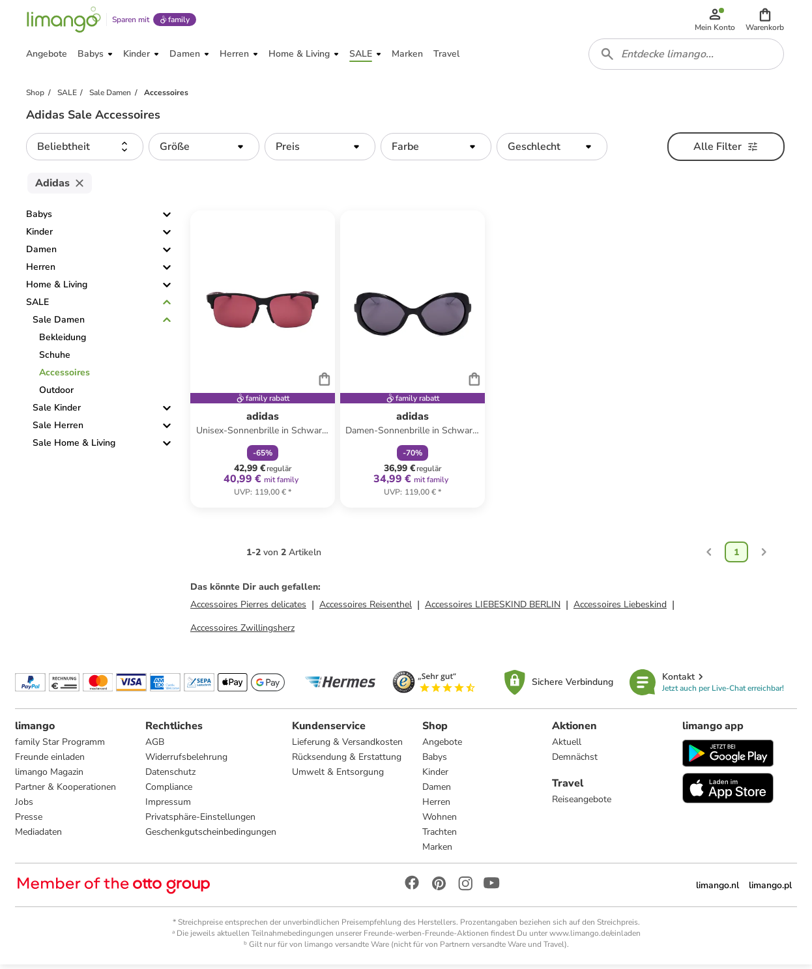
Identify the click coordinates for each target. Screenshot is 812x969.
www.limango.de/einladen (595, 937)
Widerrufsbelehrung (186, 761)
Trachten (439, 836)
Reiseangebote (581, 803)
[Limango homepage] (63, 20)
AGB (154, 746)
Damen (41, 254)
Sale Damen (59, 324)
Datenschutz (170, 776)
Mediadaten (39, 836)
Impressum (168, 806)
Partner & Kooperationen (66, 791)
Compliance (168, 791)
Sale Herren (58, 430)
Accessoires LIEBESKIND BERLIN (492, 608)
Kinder (39, 236)
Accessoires (64, 377)
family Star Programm (61, 746)
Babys (39, 218)
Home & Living (56, 289)
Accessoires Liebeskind (620, 608)
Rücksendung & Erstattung (346, 761)
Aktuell (566, 746)
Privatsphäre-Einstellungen (200, 821)
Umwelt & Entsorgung (338, 776)
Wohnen (439, 821)
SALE (37, 306)
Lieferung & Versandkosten (347, 746)
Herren (40, 271)
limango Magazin (50, 776)
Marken (437, 851)
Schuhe (54, 359)
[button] (765, 20)
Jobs (25, 806)
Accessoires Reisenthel (365, 608)
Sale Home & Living (74, 447)
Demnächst (575, 761)
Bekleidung (62, 342)
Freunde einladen (50, 761)
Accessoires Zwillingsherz (242, 632)
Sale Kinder (57, 412)
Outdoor (56, 394)
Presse (29, 821)
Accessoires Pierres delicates (248, 608)
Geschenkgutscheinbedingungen (210, 836)
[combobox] (687, 57)
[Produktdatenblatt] (262, 363)
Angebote (442, 746)
